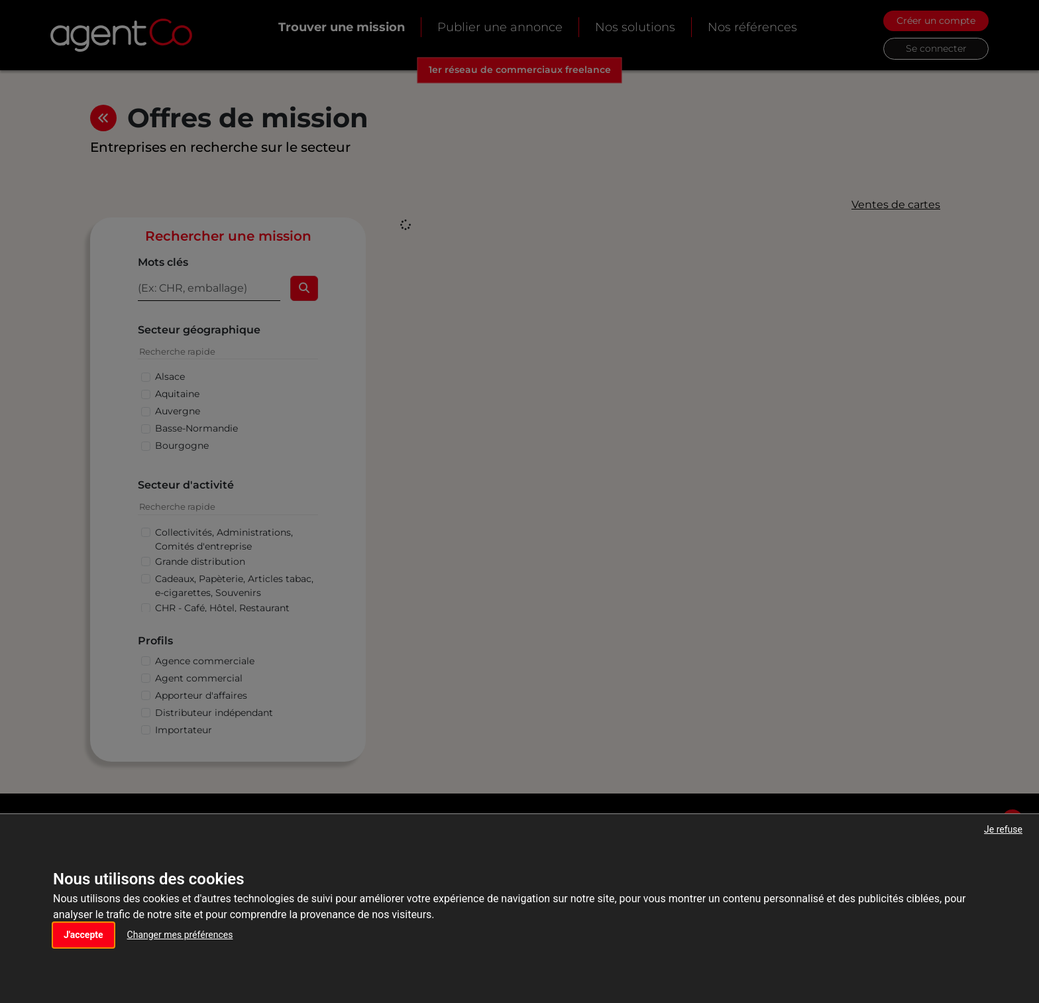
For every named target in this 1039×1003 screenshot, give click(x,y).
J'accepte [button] (83, 934)
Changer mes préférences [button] (180, 934)
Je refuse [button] (1003, 829)
